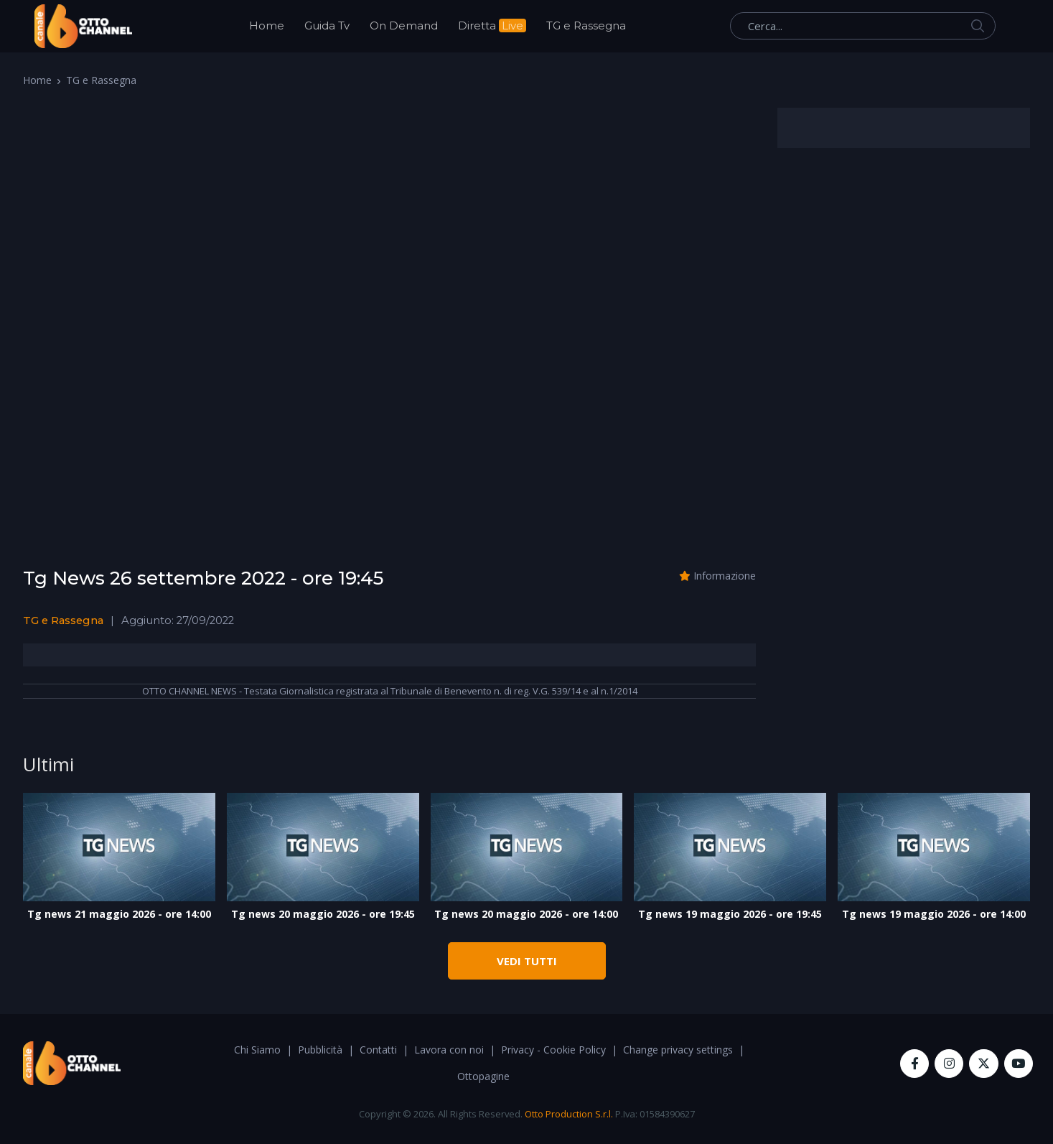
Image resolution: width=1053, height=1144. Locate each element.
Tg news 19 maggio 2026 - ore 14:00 (934, 914)
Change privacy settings (678, 1049)
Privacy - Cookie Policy (553, 1049)
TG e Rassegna (586, 25)
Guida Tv (327, 25)
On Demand (404, 25)
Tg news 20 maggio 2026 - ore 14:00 (526, 914)
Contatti (378, 1049)
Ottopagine (483, 1076)
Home (266, 25)
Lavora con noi (449, 1049)
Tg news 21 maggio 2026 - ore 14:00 (119, 914)
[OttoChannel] (83, 26)
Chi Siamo (257, 1049)
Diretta (492, 25)
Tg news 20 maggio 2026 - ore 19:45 (323, 914)
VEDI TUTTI (527, 961)
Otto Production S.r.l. (569, 1113)
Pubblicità (320, 1049)
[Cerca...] (863, 25)
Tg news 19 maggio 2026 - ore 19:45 (730, 914)
